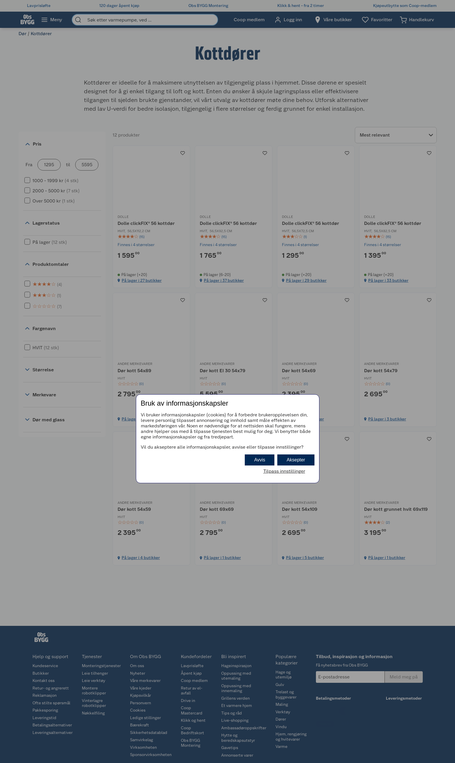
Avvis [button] (259, 459)
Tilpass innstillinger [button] (284, 471)
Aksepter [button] (296, 459)
